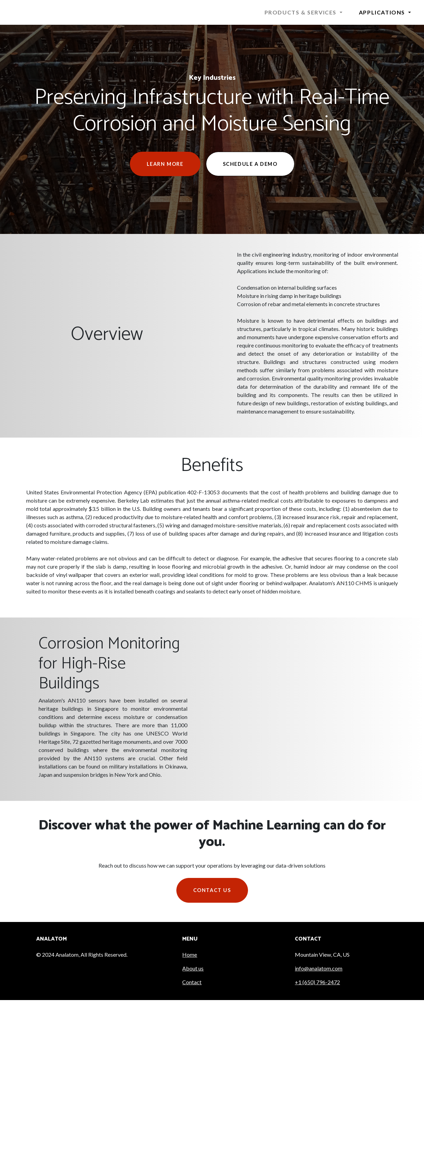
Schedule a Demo (250, 164)
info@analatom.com (318, 968)
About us (193, 968)
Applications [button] (383, 12)
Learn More (165, 164)
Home (189, 954)
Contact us (212, 890)
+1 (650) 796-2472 (317, 982)
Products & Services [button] (301, 12)
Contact (191, 982)
